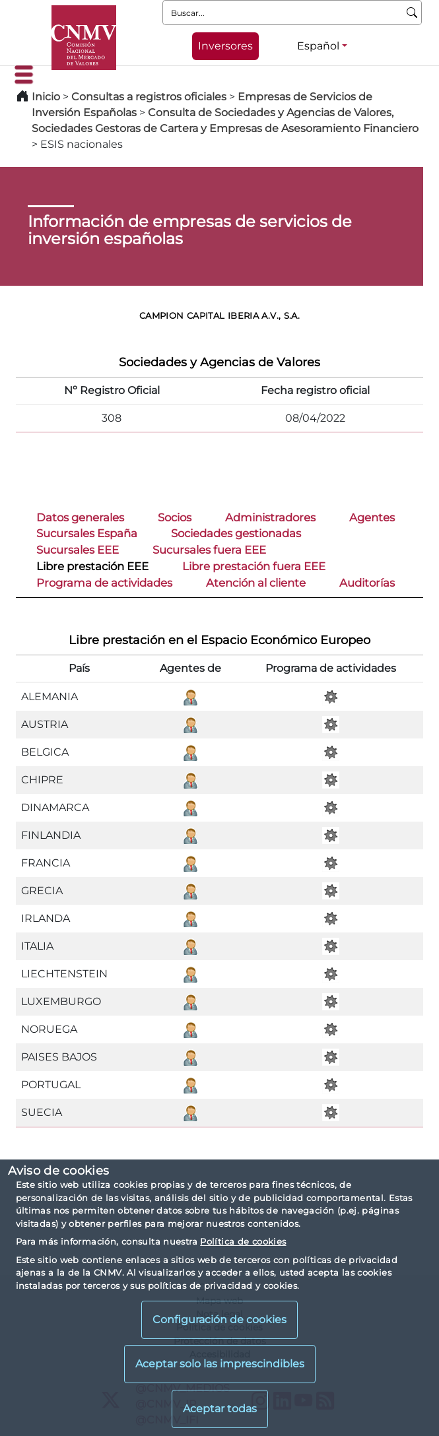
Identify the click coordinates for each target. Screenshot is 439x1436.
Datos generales (80, 517)
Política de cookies (243, 1241)
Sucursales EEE (77, 549)
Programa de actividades (104, 582)
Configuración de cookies (219, 1319)
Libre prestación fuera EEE (253, 566)
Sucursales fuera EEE (209, 549)
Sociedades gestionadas (236, 533)
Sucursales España (86, 533)
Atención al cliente (256, 582)
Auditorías (367, 582)
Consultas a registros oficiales (148, 96)
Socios (174, 517)
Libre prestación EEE (92, 566)
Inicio (46, 96)
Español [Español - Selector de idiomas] (318, 46)
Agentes (372, 517)
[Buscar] (412, 12)
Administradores (270, 517)
